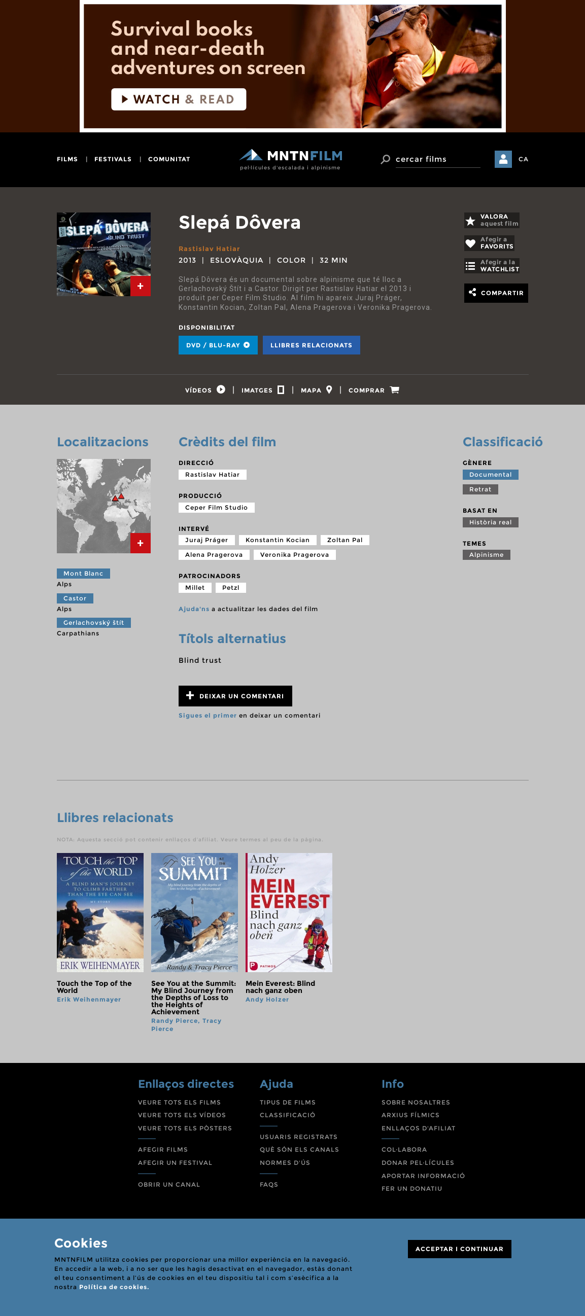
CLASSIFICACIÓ (288, 1119)
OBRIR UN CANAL (169, 1189)
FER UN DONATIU (412, 1193)
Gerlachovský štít (93, 627)
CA (524, 159)
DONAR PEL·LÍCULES (418, 1167)
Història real (490, 526)
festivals (113, 159)
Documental (490, 479)
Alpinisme (486, 559)
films (67, 159)
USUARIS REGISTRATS (299, 1141)
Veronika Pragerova (294, 559)
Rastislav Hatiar (210, 248)
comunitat (169, 159)
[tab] (140, 286)
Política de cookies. (114, 1287)
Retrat (480, 493)
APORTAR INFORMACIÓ (423, 1180)
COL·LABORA (404, 1154)
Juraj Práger (206, 544)
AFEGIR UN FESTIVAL (175, 1167)
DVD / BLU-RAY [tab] (218, 345)
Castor (75, 603)
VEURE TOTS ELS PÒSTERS (185, 1132)
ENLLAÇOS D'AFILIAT (419, 1132)
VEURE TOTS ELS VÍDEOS (182, 1119)
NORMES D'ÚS (285, 1167)
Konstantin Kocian (278, 544)
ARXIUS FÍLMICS (411, 1119)
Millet (195, 592)
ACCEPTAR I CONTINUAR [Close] (460, 1249)
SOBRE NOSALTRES (416, 1107)
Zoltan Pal (345, 544)
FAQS (269, 1189)
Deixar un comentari (235, 700)
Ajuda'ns (194, 613)
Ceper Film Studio (216, 512)
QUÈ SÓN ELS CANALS (299, 1154)
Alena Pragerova (214, 559)
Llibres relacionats (311, 345)
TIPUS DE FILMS (288, 1107)
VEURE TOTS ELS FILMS (179, 1107)
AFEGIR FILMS (163, 1154)
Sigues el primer (208, 720)
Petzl (230, 592)
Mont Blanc (83, 578)
